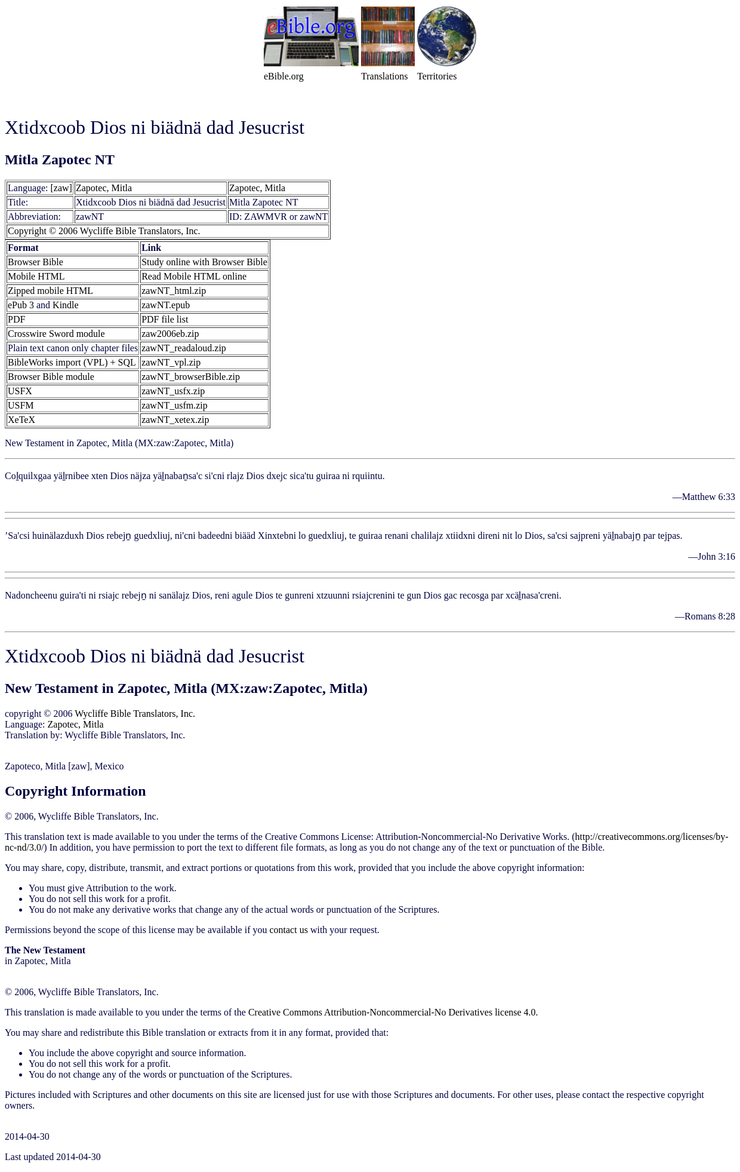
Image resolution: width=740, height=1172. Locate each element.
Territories (437, 76)
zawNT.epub (165, 305)
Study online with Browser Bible (204, 262)
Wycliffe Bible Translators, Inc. (135, 713)
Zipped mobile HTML (50, 291)
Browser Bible (35, 262)
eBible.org (284, 76)
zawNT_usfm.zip (174, 405)
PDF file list (164, 319)
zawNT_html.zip (173, 291)
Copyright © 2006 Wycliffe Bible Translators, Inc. (104, 231)
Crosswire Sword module (56, 334)
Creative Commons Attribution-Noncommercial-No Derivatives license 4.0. (393, 1012)
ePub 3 (21, 305)
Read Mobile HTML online (193, 276)
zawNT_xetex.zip (175, 420)
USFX (20, 391)
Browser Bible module (51, 377)
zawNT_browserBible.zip (190, 377)
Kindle (66, 305)
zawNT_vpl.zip (171, 362)
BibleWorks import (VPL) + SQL (72, 362)
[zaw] (61, 188)
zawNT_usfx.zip (173, 391)
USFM (21, 405)
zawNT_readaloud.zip (183, 348)
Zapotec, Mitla (104, 188)
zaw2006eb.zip (170, 334)
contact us (288, 930)
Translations (384, 76)
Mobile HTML (36, 276)
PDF (16, 319)
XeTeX (21, 420)
